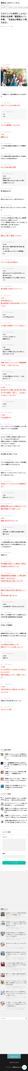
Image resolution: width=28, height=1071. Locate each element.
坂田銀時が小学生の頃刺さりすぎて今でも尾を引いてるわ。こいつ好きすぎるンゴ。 (16, 954)
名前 (3, 853)
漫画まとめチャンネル (10, 3)
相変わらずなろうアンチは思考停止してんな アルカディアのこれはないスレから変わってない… (16, 993)
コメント (4, 837)
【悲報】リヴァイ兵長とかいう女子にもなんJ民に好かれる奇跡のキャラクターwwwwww (15, 810)
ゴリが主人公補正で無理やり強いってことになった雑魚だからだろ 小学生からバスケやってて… (16, 964)
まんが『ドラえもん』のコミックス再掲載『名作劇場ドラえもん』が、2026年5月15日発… (16, 982)
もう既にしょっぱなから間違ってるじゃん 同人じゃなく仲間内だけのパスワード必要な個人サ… (16, 1004)
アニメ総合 (11, 26)
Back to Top (14, 1056)
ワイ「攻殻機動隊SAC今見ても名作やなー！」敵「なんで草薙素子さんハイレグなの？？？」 (15, 764)
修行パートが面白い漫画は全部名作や (16, 974)
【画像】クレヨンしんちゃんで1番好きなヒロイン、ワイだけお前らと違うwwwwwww (15, 755)
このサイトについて (14, 1062)
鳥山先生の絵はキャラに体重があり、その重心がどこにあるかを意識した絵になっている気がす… (16, 934)
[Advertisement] (14, 43)
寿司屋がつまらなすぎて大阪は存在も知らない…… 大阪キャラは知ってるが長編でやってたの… (16, 923)
